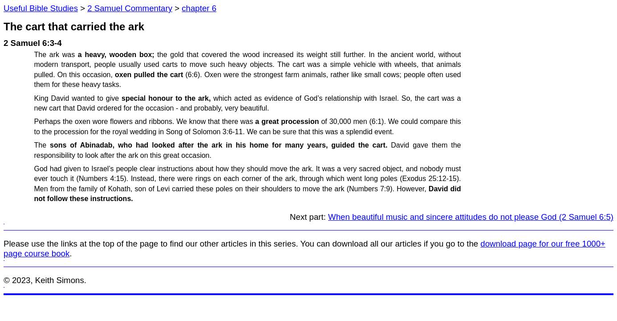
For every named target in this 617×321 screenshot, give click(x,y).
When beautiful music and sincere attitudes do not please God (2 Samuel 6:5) (470, 217)
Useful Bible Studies (41, 8)
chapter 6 (199, 8)
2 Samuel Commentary (129, 8)
